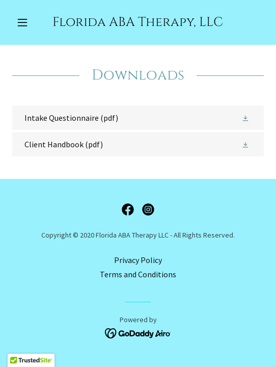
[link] (138, 22)
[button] (31, 22)
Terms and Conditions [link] (138, 274)
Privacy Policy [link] (138, 260)
